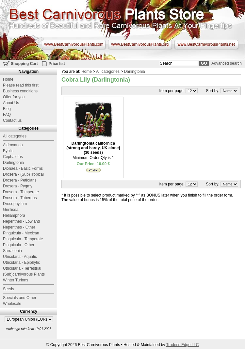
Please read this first (21, 85)
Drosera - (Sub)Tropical (23, 174)
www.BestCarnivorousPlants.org (140, 44)
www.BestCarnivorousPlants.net (206, 44)
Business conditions (20, 91)
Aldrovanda (13, 145)
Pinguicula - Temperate (23, 239)
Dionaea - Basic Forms (23, 168)
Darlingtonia (134, 71)
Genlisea (10, 209)
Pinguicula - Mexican (21, 233)
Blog (7, 108)
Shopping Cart (24, 63)
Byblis (8, 151)
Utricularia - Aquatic (20, 256)
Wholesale (12, 303)
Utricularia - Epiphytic (21, 262)
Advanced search (226, 63)
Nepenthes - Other (19, 227)
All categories (108, 71)
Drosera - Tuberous (20, 198)
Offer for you (13, 97)
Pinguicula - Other (18, 245)
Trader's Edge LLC (182, 344)
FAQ (7, 114)
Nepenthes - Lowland (21, 221)
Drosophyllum (15, 203)
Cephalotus (13, 156)
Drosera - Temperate (21, 192)
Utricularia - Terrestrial (22, 268)
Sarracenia (12, 250)
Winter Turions (15, 280)
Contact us (12, 120)
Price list (57, 63)
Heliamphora (14, 215)
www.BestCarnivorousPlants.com (74, 44)
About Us (11, 103)
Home (86, 71)
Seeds (8, 289)
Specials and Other (19, 297)
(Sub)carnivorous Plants (24, 274)
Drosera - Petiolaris (20, 180)
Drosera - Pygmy (17, 186)
